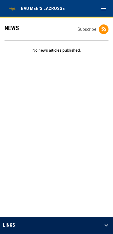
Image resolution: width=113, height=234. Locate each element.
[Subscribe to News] (103, 29)
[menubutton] (103, 8)
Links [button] (9, 225)
